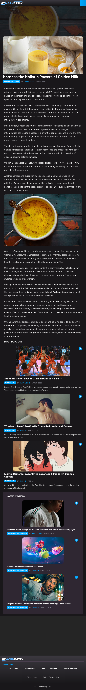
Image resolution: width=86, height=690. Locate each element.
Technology (13, 668)
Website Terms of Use (51, 677)
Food (43, 668)
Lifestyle (53, 668)
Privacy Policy (32, 677)
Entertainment (29, 668)
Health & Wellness (70, 668)
